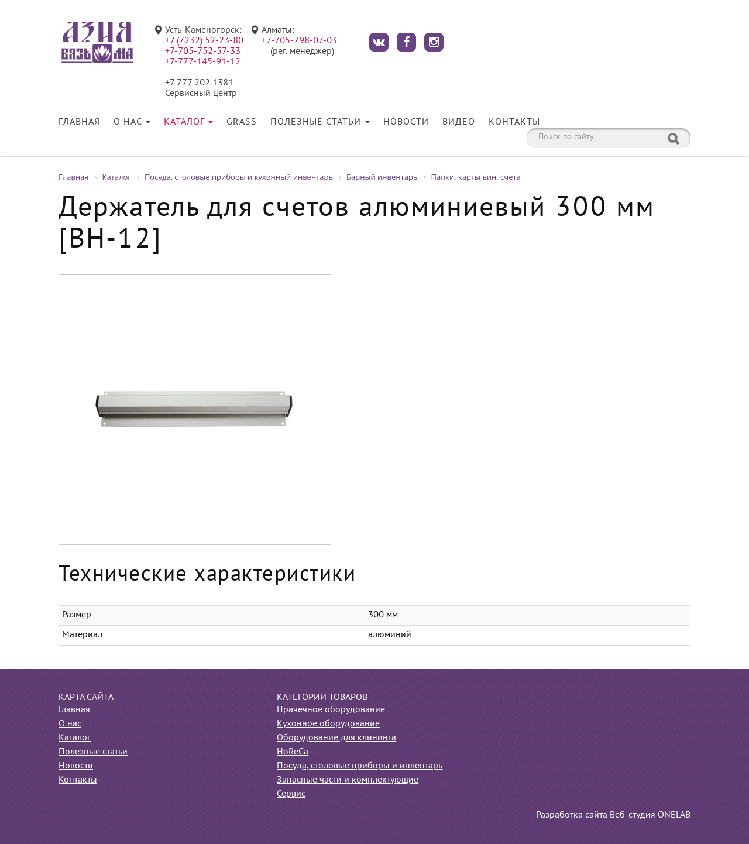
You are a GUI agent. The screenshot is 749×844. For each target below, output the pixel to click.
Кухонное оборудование (328, 724)
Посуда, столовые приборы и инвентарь (359, 766)
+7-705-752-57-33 (202, 51)
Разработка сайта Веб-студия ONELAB (613, 815)
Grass (241, 122)
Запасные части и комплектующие (347, 780)
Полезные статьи (320, 122)
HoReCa (292, 752)
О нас (132, 122)
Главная (79, 122)
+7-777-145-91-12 (202, 62)
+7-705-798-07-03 (299, 41)
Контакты (514, 122)
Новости (406, 122)
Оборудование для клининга (336, 738)
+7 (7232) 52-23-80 (204, 41)
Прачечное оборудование (331, 710)
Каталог (188, 122)
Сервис (291, 794)
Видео (458, 122)
